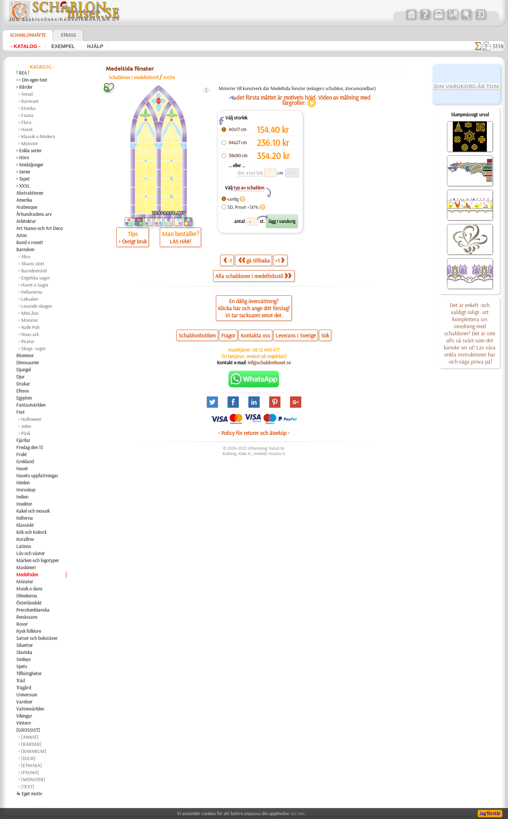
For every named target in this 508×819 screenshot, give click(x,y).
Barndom (25, 249)
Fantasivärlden (31, 405)
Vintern (23, 723)
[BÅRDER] (31, 744)
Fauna (27, 115)
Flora (26, 122)
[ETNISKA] (31, 765)
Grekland (25, 461)
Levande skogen (36, 306)
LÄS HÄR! (180, 241)
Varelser (24, 702)
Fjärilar (23, 440)
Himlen (23, 482)
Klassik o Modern (38, 136)
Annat (27, 94)
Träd (20, 680)
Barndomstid (34, 270)
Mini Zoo (29, 313)
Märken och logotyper (37, 560)
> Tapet (23, 179)
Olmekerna (26, 596)
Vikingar (24, 716)
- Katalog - (25, 46)
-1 (227, 260)
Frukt (21, 454)
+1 (279, 260)
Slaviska (24, 652)
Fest (20, 412)
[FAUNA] (30, 772)
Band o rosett (29, 242)
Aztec (21, 235)
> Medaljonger (29, 164)
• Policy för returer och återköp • (254, 432)
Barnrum (29, 101)
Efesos (22, 391)
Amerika (24, 200)
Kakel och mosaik (33, 511)
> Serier (23, 172)
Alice (25, 256)
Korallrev (25, 539)
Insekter (24, 504)
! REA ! (22, 73)
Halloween (31, 419)
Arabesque (26, 207)
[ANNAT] (29, 737)
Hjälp (95, 46)
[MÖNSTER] (33, 779)
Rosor (22, 624)
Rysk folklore (28, 631)
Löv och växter (30, 553)
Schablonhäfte (28, 35)
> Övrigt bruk (133, 241)
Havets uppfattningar (37, 475)
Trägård (23, 687)
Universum (26, 694)
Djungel (23, 369)
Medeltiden (27, 574)
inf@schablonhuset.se (269, 362)
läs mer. (298, 813)
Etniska (28, 108)
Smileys (23, 659)
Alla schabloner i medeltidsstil (253, 275)
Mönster (29, 143)
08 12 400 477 (266, 350)
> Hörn (22, 157)
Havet (27, 129)
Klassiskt (25, 525)
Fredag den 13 (29, 447)
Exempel (63, 46)
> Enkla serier (29, 150)
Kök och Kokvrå (31, 532)
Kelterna (24, 518)
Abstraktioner (29, 193)
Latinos (23, 546)
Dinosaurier (27, 362)
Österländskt (29, 603)
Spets (21, 666)
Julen (26, 426)
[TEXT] (27, 786)
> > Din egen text (31, 80)
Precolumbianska (32, 610)
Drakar (23, 384)
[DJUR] (28, 758)
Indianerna (31, 292)
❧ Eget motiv (29, 793)
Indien (22, 497)
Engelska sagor (35, 278)
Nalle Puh (30, 327)
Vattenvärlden (30, 709)
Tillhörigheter (29, 673)
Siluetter (24, 645)
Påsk (25, 433)
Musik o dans (29, 588)
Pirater (28, 341)
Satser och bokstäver (37, 638)
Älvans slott (32, 263)
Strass (68, 35)
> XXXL (23, 186)
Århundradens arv (34, 214)
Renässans (26, 617)
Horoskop (25, 490)
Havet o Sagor (35, 285)
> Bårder (24, 87)
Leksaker (29, 299)
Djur (20, 376)
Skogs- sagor (33, 348)
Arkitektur (26, 221)
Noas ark (30, 334)
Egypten (24, 398)
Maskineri (26, 567)
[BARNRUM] (34, 751)
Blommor (25, 355)
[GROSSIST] (28, 730)
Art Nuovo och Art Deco (39, 228)
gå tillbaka (254, 260)
